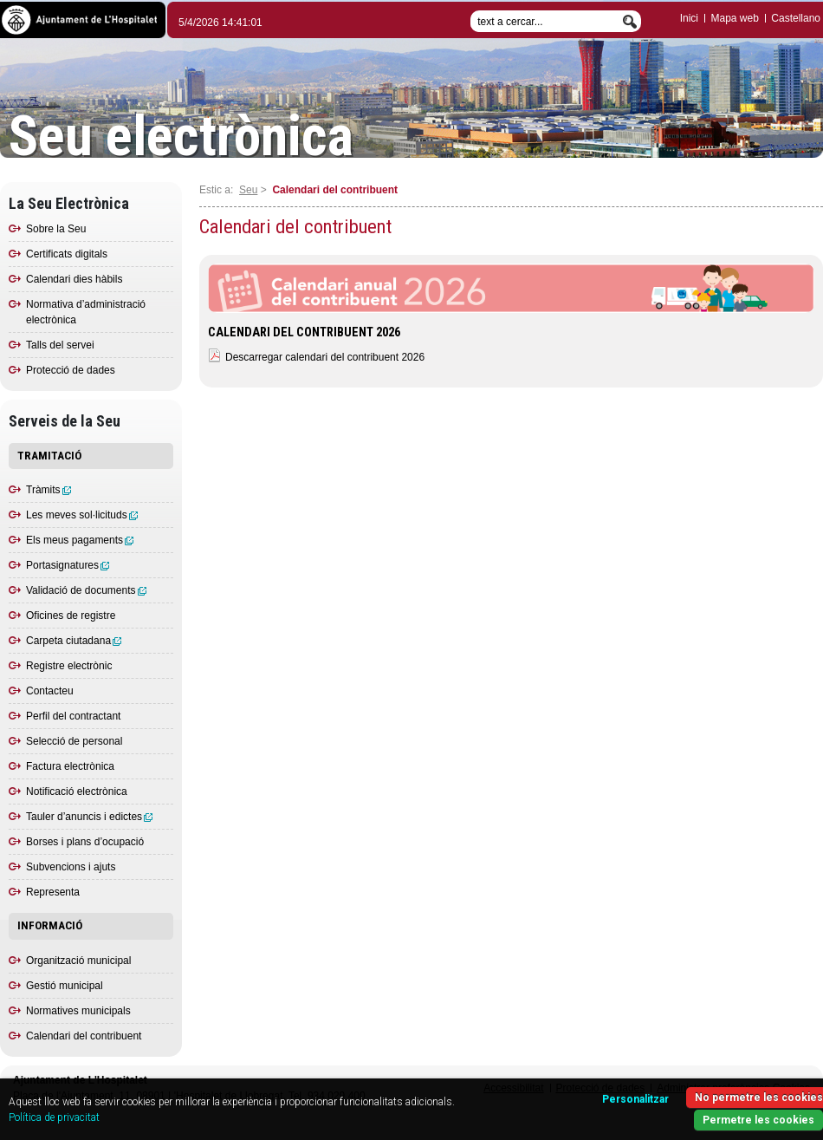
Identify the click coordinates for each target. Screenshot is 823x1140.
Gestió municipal (64, 986)
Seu (248, 190)
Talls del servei (60, 345)
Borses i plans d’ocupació (85, 842)
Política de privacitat (54, 1117)
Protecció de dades (70, 370)
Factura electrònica (70, 766)
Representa (53, 892)
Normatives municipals (78, 1011)
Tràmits (48, 490)
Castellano (795, 18)
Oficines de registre (70, 615)
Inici (689, 18)
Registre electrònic (69, 666)
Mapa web (734, 18)
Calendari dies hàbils (74, 279)
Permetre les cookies (758, 1120)
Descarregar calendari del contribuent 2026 (324, 357)
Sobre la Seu (56, 229)
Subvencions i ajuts (70, 867)
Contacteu (50, 691)
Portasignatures (67, 565)
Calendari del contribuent (83, 1036)
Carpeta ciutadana (73, 641)
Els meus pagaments (79, 540)
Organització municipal (78, 960)
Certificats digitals (66, 254)
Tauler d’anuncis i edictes (89, 817)
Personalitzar (635, 1099)
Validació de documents (86, 590)
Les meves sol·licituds (82, 515)
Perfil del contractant (73, 716)
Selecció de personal (74, 741)
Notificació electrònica (76, 791)
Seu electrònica (181, 137)
